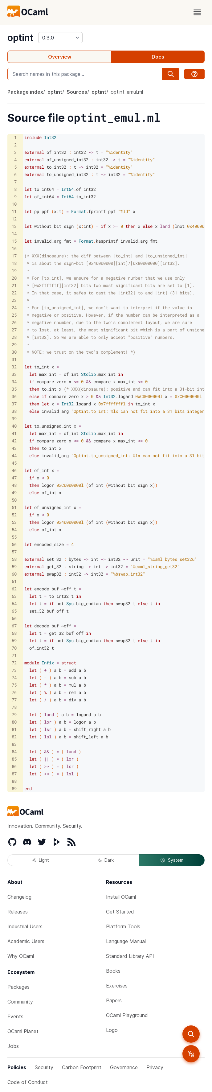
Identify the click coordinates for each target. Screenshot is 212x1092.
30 (14, 352)
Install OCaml (121, 897)
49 (14, 492)
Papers (114, 1000)
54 (14, 529)
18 (14, 263)
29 (14, 344)
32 (14, 367)
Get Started (120, 912)
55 (14, 537)
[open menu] (197, 12)
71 (14, 655)
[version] (60, 37)
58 (14, 559)
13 (14, 226)
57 (14, 552)
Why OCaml (20, 956)
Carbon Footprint (81, 1067)
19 (14, 270)
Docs (158, 57)
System (171, 860)
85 (14, 759)
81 (14, 729)
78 (14, 707)
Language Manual (126, 941)
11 (14, 211)
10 (14, 204)
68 (14, 633)
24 (14, 307)
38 (14, 411)
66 (14, 618)
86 (14, 766)
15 (14, 241)
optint (20, 37)
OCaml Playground (127, 1015)
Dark (106, 860)
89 (14, 788)
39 (14, 418)
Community (20, 1002)
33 (14, 374)
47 (14, 478)
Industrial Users (25, 926)
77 (14, 700)
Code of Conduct (27, 1082)
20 (14, 278)
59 (14, 566)
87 (14, 774)
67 (14, 626)
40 (14, 426)
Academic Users (25, 941)
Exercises (117, 986)
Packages (18, 987)
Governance (124, 1067)
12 (14, 219)
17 (14, 256)
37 (14, 404)
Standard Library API (130, 956)
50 (14, 500)
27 (14, 330)
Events (15, 1016)
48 (14, 485)
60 (14, 574)
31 (14, 359)
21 (14, 285)
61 (14, 581)
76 (14, 692)
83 (14, 744)
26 (14, 322)
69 (14, 640)
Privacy (154, 1067)
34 (14, 381)
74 (14, 677)
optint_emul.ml (127, 92)
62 (14, 589)
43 (14, 448)
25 (14, 315)
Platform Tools (123, 926)
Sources (77, 92)
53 (14, 522)
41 (14, 433)
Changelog (19, 897)
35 (14, 389)
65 (14, 611)
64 (14, 603)
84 (14, 751)
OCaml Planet (23, 1031)
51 (14, 507)
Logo (112, 1030)
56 (14, 544)
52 (14, 515)
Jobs (13, 1046)
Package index (25, 92)
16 (14, 248)
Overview (59, 57)
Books (113, 971)
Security (44, 1067)
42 (14, 441)
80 (14, 722)
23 (14, 300)
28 (14, 337)
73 (14, 670)
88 (14, 781)
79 (14, 714)
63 (14, 596)
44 (14, 455)
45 (14, 463)
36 (14, 396)
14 (14, 233)
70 (14, 648)
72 (14, 663)
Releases (17, 912)
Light (40, 860)
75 (14, 685)
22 (14, 293)
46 (14, 470)
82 (14, 737)
